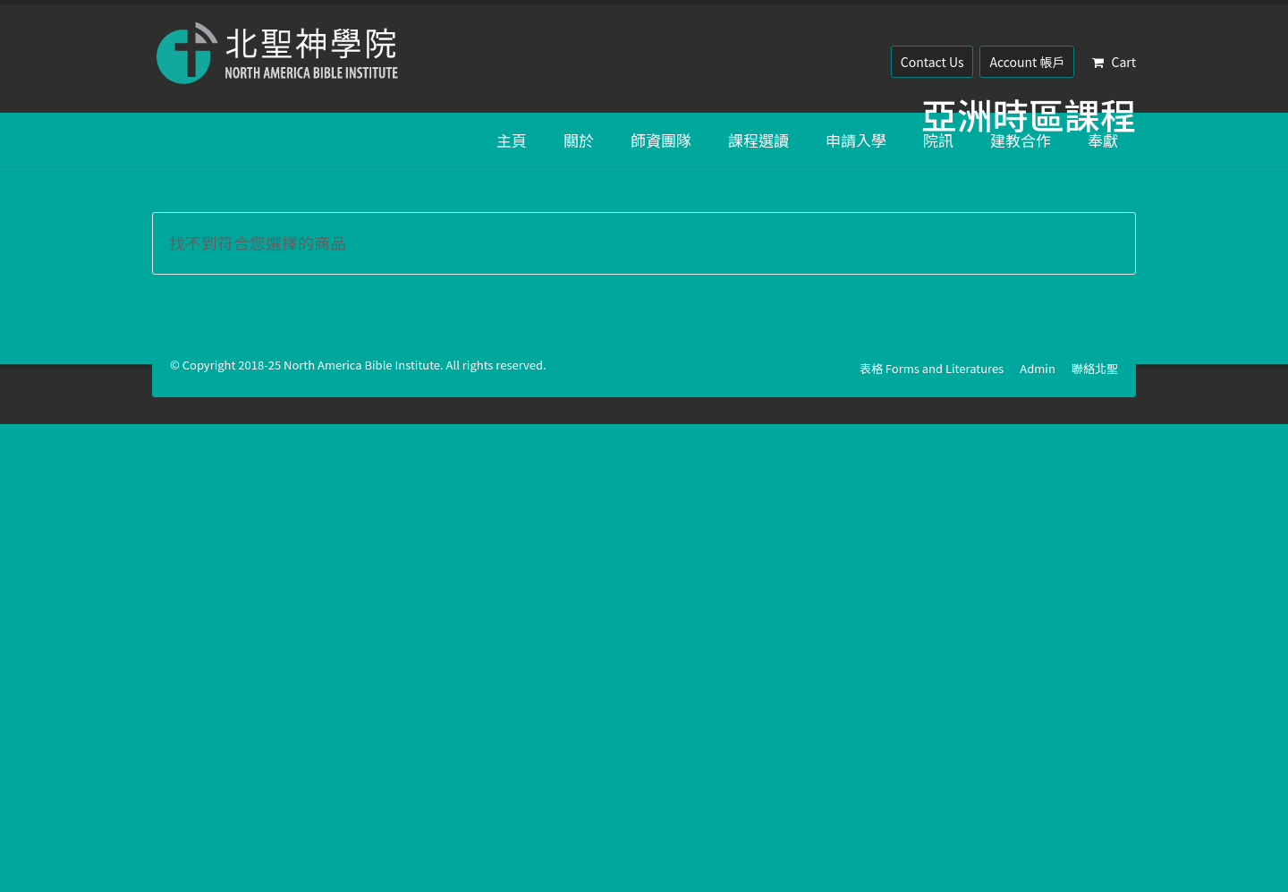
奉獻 (1103, 140)
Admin (1037, 368)
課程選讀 (758, 140)
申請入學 (856, 140)
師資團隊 (661, 140)
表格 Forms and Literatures (932, 368)
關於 (579, 140)
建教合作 (1020, 140)
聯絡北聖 (1095, 368)
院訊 (938, 140)
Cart (1114, 62)
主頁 (511, 140)
